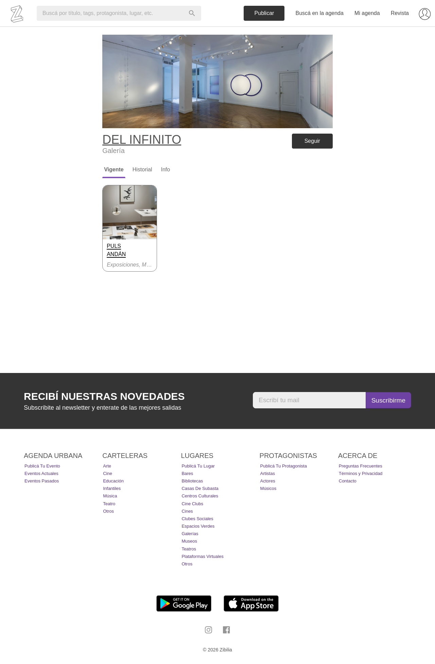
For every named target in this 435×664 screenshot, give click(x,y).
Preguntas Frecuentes (360, 466)
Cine (107, 473)
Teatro (109, 503)
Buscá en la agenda (319, 13)
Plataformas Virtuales (202, 556)
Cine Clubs (192, 503)
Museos (189, 541)
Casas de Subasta (199, 488)
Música (110, 495)
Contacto (347, 480)
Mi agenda (367, 13)
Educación (113, 480)
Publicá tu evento (42, 466)
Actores (267, 480)
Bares (187, 473)
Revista (400, 13)
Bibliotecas (192, 480)
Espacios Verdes (197, 526)
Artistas (267, 473)
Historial (142, 169)
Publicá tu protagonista (283, 466)
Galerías (189, 533)
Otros (108, 511)
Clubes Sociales (197, 518)
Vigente (114, 169)
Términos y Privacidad (361, 473)
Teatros (188, 548)
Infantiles (112, 488)
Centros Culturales (199, 495)
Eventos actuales (41, 473)
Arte (107, 466)
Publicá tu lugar (198, 466)
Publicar (264, 13)
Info (165, 169)
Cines (187, 511)
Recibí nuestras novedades (104, 396)
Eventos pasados (41, 480)
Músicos (268, 488)
